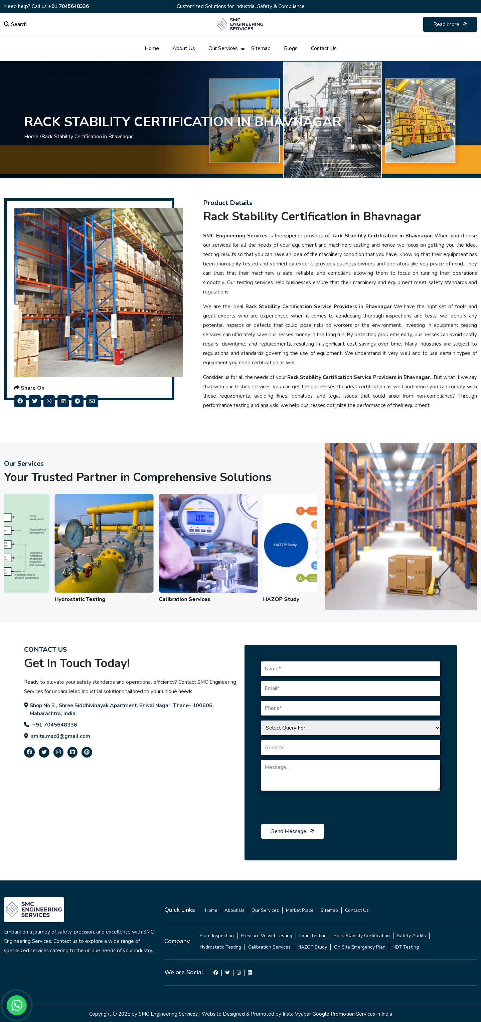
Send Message (293, 831)
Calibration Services (269, 947)
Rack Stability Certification (362, 936)
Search (15, 24)
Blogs (291, 48)
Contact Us (324, 48)
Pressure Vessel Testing (266, 936)
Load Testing (313, 936)
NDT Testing (405, 947)
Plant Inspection (217, 936)
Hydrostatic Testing (220, 947)
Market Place (300, 910)
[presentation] (312, 811)
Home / (32, 136)
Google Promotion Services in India (352, 1014)
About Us (183, 48)
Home (152, 48)
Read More (450, 24)
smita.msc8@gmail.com (57, 736)
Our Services (223, 48)
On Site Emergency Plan (359, 947)
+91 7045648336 (68, 6)
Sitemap (261, 48)
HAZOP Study (312, 947)
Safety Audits (411, 936)
